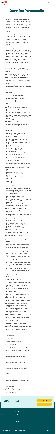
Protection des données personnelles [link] (9, 4)
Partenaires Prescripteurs (20, 419)
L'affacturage (4, 414)
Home (2, 4)
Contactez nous (17, 414)
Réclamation (17, 421)
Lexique (24, 430)
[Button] (51, 2)
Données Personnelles (5, 430)
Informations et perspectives (34, 414)
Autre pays (49, 430)
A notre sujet (17, 416)
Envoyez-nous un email (44, 404)
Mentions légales (14, 430)
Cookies (20, 430)
